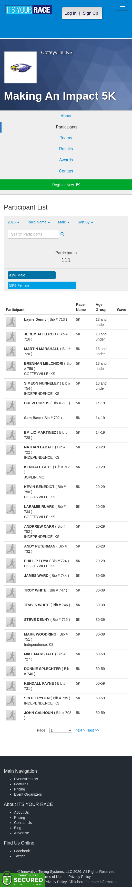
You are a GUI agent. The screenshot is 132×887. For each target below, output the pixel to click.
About (66, 116)
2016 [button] (13, 222)
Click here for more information (92, 882)
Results (66, 149)
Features (21, 784)
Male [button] (63, 222)
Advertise (21, 833)
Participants (66, 127)
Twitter (19, 856)
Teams (66, 138)
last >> (93, 730)
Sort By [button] (85, 222)
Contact (66, 171)
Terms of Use (51, 877)
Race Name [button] (38, 222)
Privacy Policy (79, 877)
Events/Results (26, 779)
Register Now (66, 185)
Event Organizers (28, 794)
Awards (66, 160)
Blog (17, 828)
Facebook (22, 851)
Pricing (19, 789)
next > (80, 730)
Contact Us (23, 823)
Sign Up (90, 13)
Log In (71, 13)
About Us (21, 812)
